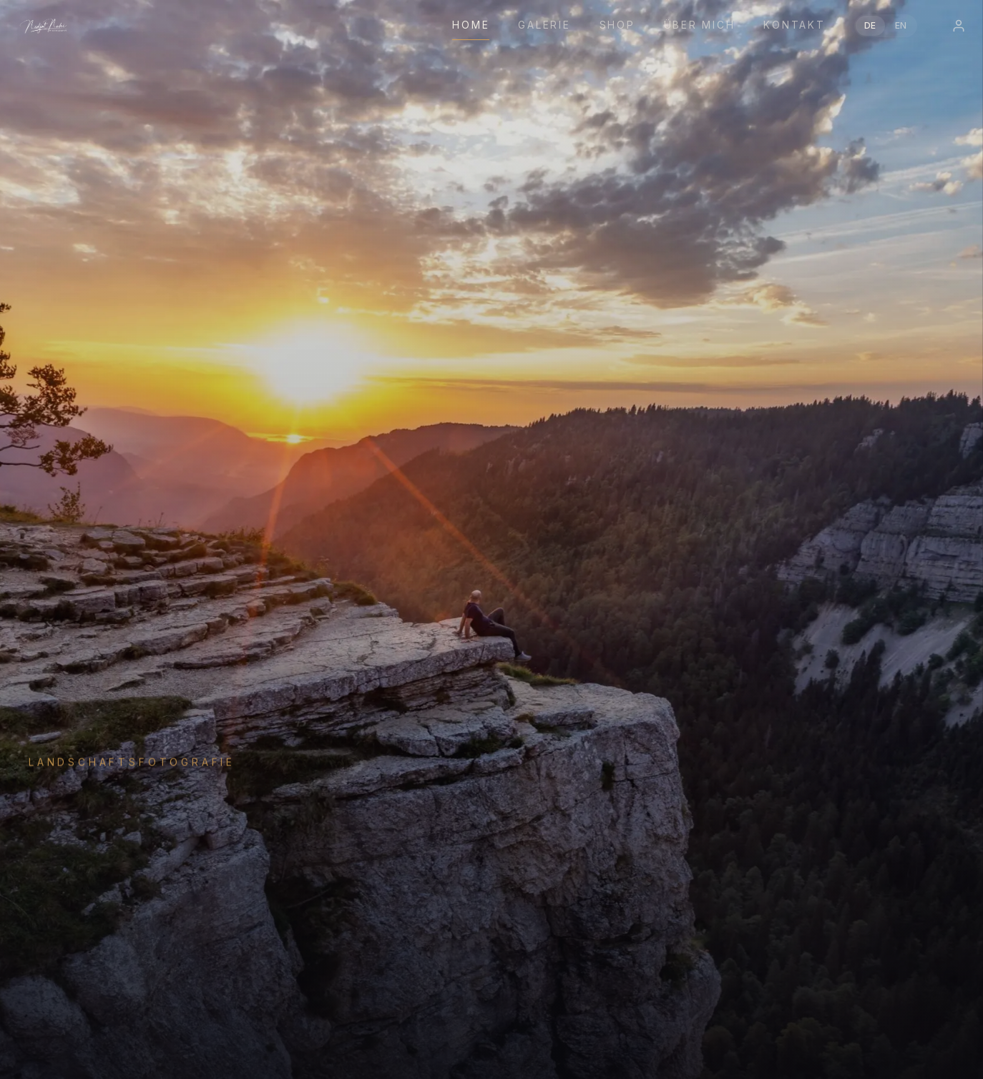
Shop (617, 25)
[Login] (959, 26)
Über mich (699, 25)
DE (870, 25)
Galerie (544, 25)
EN (901, 25)
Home (470, 25)
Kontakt (794, 25)
